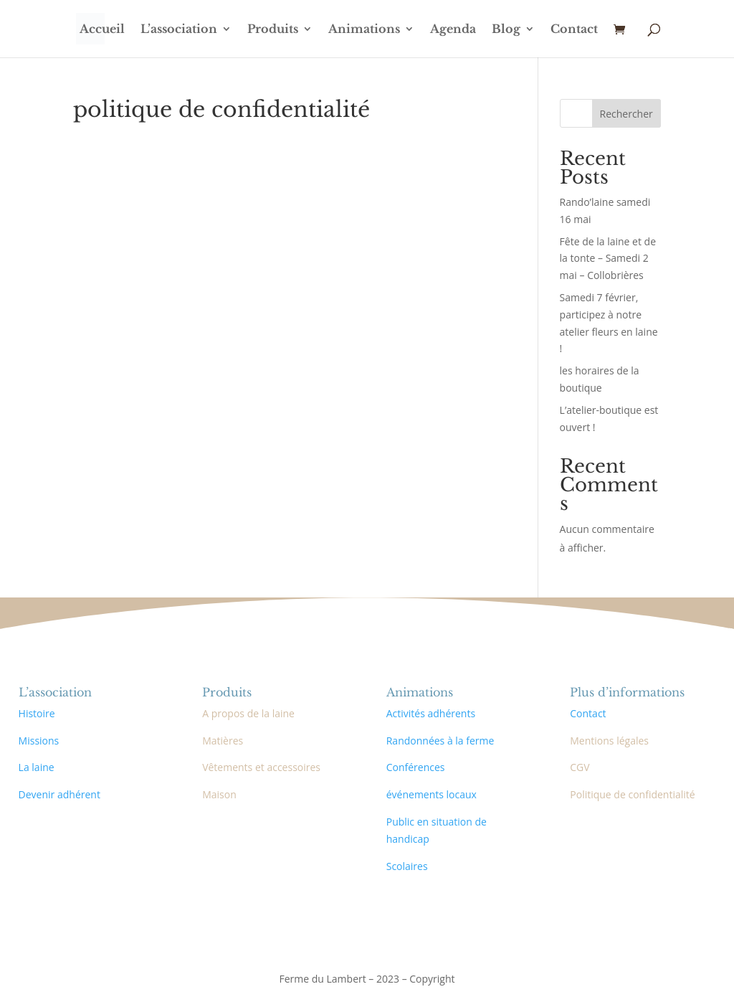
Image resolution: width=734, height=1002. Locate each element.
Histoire (37, 713)
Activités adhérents (430, 713)
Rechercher (626, 113)
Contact (574, 30)
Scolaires (407, 866)
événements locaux (431, 794)
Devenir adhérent (59, 794)
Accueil (102, 30)
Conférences (415, 767)
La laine (36, 767)
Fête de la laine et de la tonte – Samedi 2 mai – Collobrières (608, 259)
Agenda (453, 30)
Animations (364, 30)
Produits (272, 30)
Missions (39, 740)
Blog (506, 30)
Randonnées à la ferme (440, 740)
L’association (178, 30)
